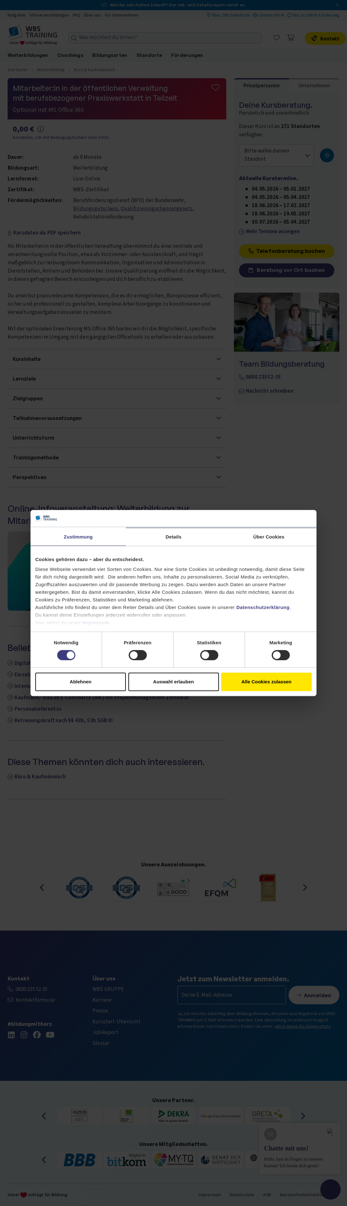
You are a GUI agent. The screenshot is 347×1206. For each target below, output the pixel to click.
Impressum (95, 622)
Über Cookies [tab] (268, 536)
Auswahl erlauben (173, 681)
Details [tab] (173, 536)
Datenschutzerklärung (263, 607)
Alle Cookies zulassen (267, 681)
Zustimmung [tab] (78, 536)
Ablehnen (80, 681)
